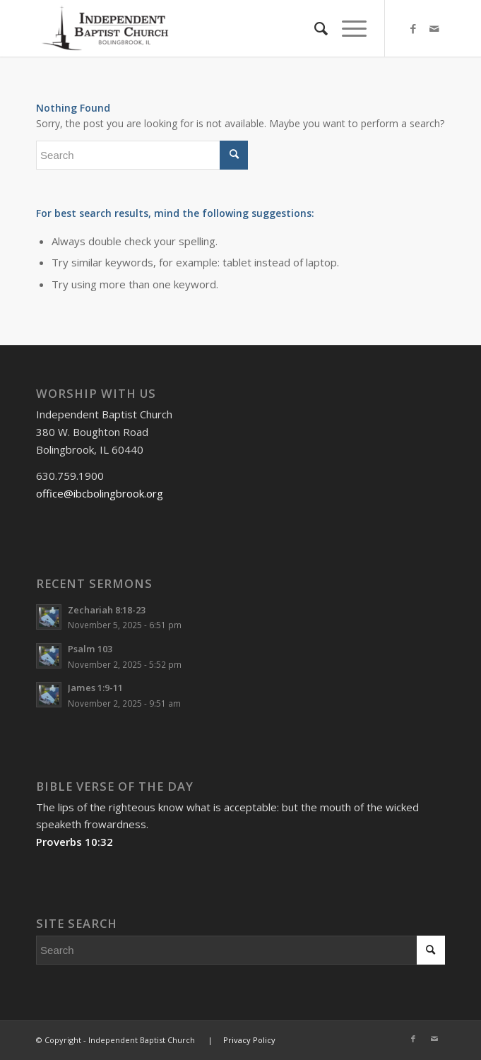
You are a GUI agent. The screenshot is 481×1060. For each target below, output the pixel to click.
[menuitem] (314, 28)
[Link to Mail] (434, 29)
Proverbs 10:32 (74, 842)
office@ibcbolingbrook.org (99, 493)
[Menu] (347, 28)
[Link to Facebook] (413, 29)
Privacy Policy (249, 1040)
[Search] (314, 28)
